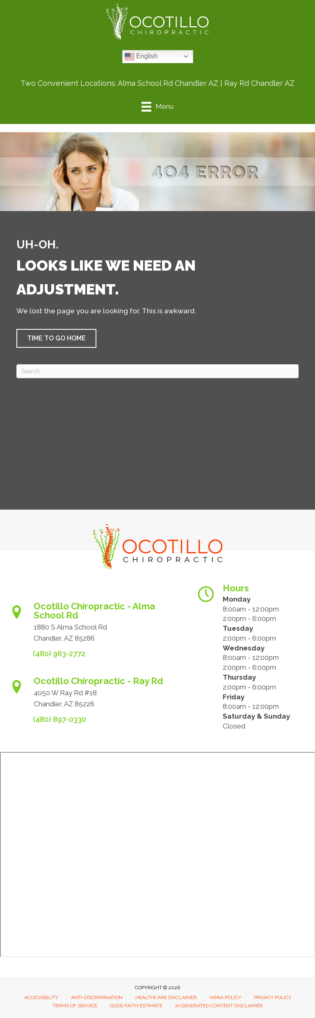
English (141, 57)
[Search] (157, 371)
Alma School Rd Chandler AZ (168, 83)
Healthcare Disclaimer (166, 997)
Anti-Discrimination (97, 997)
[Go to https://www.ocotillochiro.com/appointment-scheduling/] (94, 625)
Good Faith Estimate (136, 1006)
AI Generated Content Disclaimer (219, 1006)
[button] (56, 338)
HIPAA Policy (225, 997)
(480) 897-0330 (59, 719)
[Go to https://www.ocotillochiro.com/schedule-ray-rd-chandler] (94, 695)
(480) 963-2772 (59, 653)
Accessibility (41, 997)
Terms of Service (74, 1006)
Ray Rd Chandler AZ (259, 83)
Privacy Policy (272, 997)
